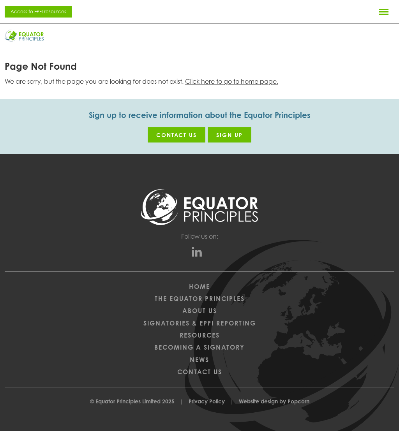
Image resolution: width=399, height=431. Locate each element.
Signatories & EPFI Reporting (199, 323)
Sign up (229, 135)
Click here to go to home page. (231, 81)
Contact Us (199, 372)
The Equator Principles (200, 299)
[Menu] (383, 12)
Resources (200, 335)
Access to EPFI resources (38, 11)
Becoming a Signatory (199, 347)
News (199, 360)
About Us (199, 311)
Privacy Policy (207, 401)
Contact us (176, 135)
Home (199, 286)
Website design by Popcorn (274, 401)
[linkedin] (199, 254)
